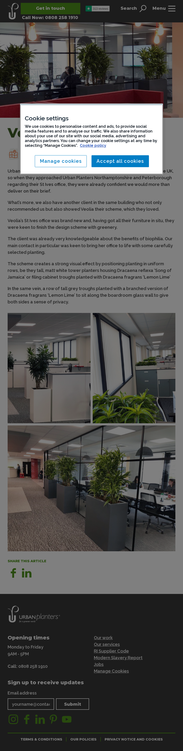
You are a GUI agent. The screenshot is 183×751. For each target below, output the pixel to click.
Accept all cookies (120, 161)
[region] (91, 138)
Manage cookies (61, 161)
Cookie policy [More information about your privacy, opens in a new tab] (93, 145)
